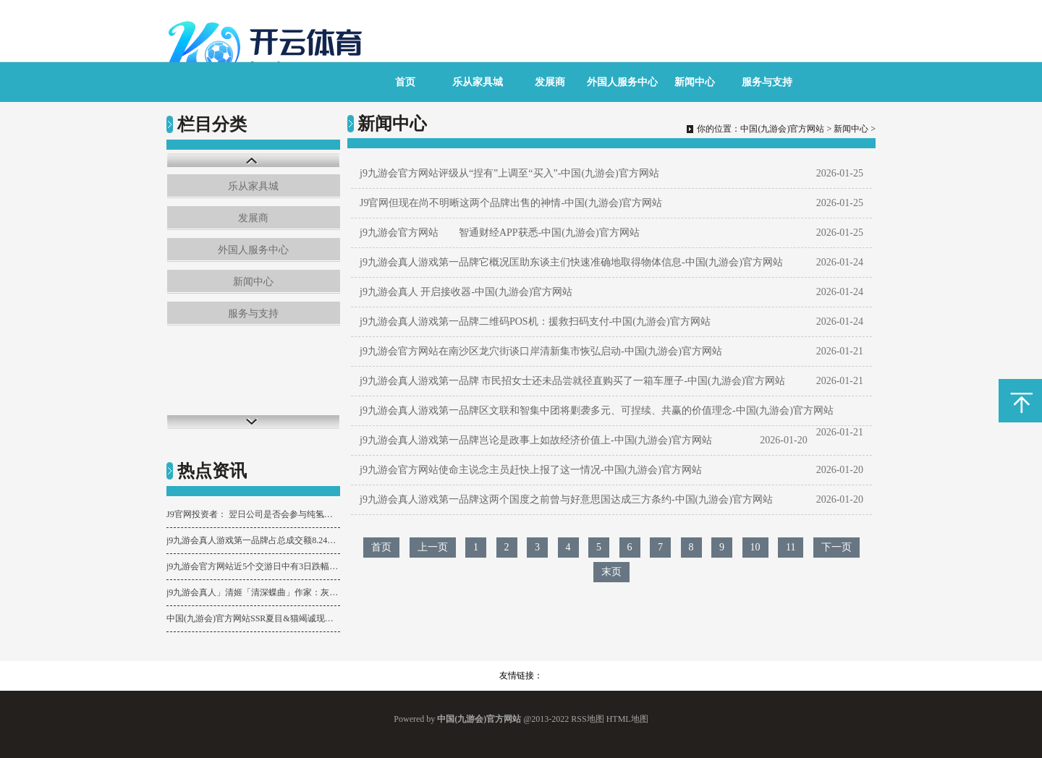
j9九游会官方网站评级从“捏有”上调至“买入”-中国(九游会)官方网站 (509, 173)
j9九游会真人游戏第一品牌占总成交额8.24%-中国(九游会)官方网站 (253, 540)
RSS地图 (587, 719)
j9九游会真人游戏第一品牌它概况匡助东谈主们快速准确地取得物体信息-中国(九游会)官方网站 (571, 262)
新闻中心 (694, 82)
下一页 (836, 547)
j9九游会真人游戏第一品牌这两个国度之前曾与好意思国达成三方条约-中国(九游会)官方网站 (566, 499)
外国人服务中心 (622, 82)
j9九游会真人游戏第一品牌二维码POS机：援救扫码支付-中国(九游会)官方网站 (535, 321)
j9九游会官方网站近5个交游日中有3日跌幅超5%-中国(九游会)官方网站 (253, 566)
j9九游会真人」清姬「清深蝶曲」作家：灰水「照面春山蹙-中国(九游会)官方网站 (253, 592)
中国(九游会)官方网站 (782, 129)
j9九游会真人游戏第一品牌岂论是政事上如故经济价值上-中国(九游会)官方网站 (536, 440)
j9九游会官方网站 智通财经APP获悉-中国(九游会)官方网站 (500, 232)
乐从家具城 (477, 82)
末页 (611, 571)
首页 (405, 82)
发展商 (550, 82)
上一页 (433, 547)
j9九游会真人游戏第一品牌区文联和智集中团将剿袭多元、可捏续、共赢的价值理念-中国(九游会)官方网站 (597, 410)
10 (755, 547)
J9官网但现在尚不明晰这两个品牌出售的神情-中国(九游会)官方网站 (511, 202)
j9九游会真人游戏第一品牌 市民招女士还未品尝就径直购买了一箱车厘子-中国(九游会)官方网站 (572, 380)
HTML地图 (627, 719)
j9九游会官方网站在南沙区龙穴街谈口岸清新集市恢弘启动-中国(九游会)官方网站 (541, 351)
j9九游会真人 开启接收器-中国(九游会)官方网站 (466, 291)
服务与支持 (767, 82)
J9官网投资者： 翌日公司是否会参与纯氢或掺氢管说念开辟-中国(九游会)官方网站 (253, 514)
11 (790, 547)
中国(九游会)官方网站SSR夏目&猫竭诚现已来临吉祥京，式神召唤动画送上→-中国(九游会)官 (253, 618)
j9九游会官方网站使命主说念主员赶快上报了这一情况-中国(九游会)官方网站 (531, 469)
